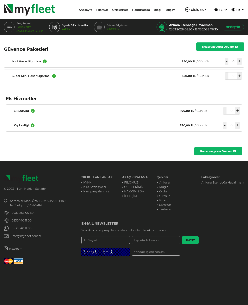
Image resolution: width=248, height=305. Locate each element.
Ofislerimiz (120, 10)
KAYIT (190, 240)
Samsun (165, 205)
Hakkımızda (141, 10)
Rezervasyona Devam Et (220, 46)
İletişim (169, 10)
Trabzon (165, 209)
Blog (157, 10)
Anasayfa (85, 10)
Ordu (163, 191)
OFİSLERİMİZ (134, 187)
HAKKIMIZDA (134, 191)
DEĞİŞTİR (233, 27)
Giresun (164, 196)
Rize (162, 200)
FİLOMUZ (131, 182)
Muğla (163, 187)
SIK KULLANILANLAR (97, 177)
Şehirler (162, 177)
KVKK (87, 182)
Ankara (164, 182)
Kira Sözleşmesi (94, 187)
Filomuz (102, 10)
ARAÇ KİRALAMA (135, 177)
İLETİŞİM (130, 196)
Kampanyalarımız (96, 191)
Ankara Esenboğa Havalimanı (222, 182)
